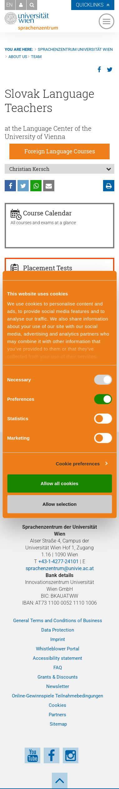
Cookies (57, 705)
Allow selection (59, 503)
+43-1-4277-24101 (58, 561)
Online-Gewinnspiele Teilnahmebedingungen (57, 696)
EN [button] (9, 5)
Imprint (57, 639)
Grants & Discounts (57, 677)
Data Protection (57, 630)
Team (36, 56)
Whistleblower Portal (57, 649)
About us (17, 56)
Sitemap (58, 724)
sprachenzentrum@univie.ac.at (60, 568)
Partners (57, 715)
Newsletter (57, 686)
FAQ (57, 667)
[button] (21, 5)
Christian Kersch (29, 169)
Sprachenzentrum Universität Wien (75, 49)
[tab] (59, 169)
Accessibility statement (57, 658)
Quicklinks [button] (89, 5)
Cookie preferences (78, 463)
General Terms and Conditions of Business (57, 620)
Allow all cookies (59, 483)
